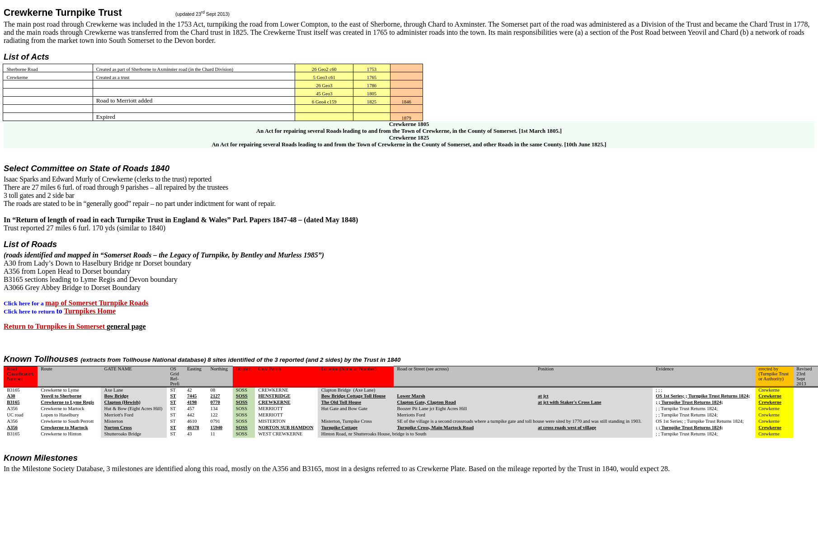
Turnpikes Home (90, 311)
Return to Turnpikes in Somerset (55, 326)
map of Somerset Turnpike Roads (96, 303)
